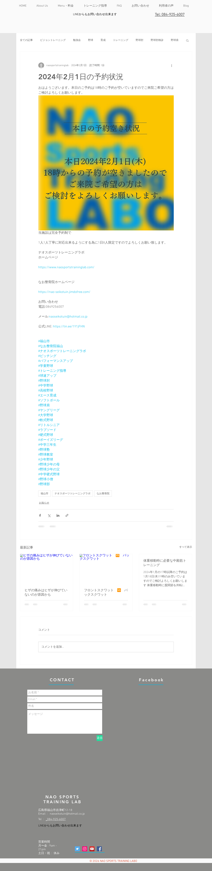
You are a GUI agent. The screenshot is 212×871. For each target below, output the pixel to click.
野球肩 (174, 40)
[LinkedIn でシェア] (58, 515)
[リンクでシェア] (67, 515)
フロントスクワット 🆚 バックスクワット (106, 592)
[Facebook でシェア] (40, 515)
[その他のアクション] (171, 65)
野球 (90, 40)
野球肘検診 (157, 40)
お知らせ (44, 503)
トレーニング (120, 40)
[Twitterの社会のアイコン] (77, 848)
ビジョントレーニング (53, 40)
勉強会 (77, 40)
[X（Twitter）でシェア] (49, 515)
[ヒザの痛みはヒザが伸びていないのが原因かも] (46, 569)
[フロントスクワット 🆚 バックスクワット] (106, 569)
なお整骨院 (103, 493)
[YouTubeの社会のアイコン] (92, 848)
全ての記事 (26, 40)
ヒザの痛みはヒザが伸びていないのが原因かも (46, 592)
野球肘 (139, 40)
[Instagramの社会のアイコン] (84, 848)
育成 (103, 40)
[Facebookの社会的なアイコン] (99, 848)
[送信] (100, 738)
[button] (187, 40)
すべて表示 (185, 547)
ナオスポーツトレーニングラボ (72, 493)
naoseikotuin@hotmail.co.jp (67, 814)
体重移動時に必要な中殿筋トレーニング (164, 562)
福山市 (44, 493)
